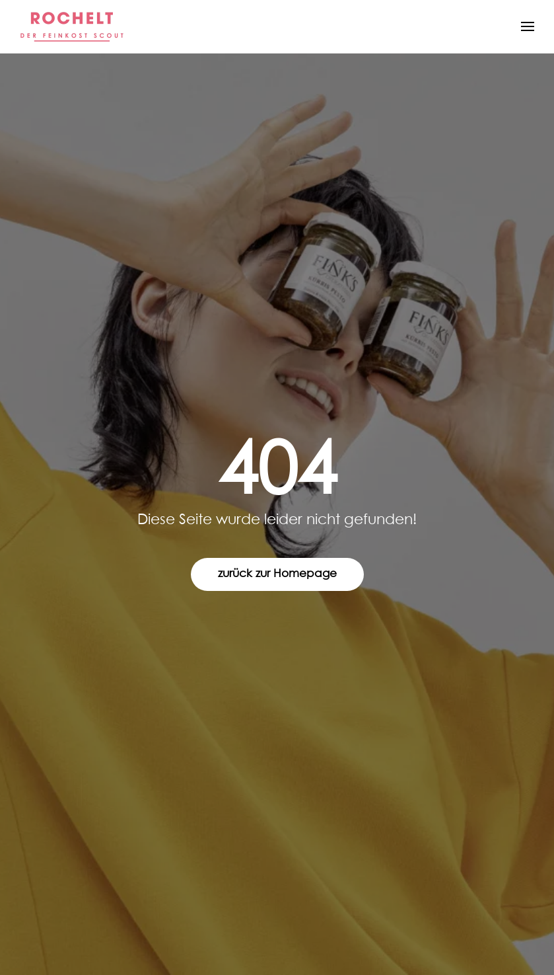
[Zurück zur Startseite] (72, 26)
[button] (527, 26)
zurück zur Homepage (277, 574)
